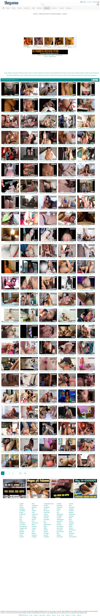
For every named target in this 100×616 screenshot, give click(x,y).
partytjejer (22, 509)
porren (21, 535)
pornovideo (60, 528)
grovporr (21, 536)
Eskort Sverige (62, 73)
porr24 (45, 509)
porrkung (71, 516)
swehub (71, 503)
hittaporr (71, 524)
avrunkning (35, 523)
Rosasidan (82, 73)
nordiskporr (22, 510)
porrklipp (21, 531)
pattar (70, 531)
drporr (45, 526)
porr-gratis (46, 510)
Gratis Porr (48, 75)
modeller (59, 503)
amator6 (59, 517)
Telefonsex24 (41, 73)
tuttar (70, 505)
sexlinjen (71, 509)
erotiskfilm (59, 516)
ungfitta (21, 503)
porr (45, 521)
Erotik (44, 75)
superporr (71, 523)
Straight (84, 2)
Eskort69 (14, 75)
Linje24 (5, 73)
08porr (45, 528)
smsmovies (47, 512)
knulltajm (34, 536)
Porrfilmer (65, 75)
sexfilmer (46, 517)
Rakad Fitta (54, 75)
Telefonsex (21, 73)
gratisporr (34, 507)
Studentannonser (28, 75)
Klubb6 (86, 73)
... (16, 473)
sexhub (71, 528)
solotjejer (34, 517)
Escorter (34, 75)
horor (58, 510)
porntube (59, 524)
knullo (21, 521)
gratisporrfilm (47, 524)
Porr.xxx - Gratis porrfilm (50, 56)
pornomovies (60, 531)
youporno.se (25, 615)
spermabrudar (23, 526)
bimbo (70, 517)
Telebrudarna (16, 73)
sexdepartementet (49, 503)
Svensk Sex (60, 75)
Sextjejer (77, 73)
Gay (90, 2)
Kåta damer (93, 75)
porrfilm (46, 505)
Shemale (95, 2)
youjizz (33, 530)
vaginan (34, 510)
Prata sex (30, 73)
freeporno (34, 535)
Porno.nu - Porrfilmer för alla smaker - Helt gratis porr (50, 55)
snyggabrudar (23, 528)
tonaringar (71, 507)
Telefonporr (47, 73)
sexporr (46, 514)
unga (33, 512)
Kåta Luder (9, 75)
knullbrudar (22, 514)
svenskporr (22, 523)
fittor (33, 509)
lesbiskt (59, 509)
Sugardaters (74, 75)
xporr (33, 531)
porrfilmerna (72, 530)
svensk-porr (35, 514)
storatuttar (71, 533)
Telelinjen (10, 73)
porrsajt (46, 535)
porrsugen (46, 519)
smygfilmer (47, 507)
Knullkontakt (39, 75)
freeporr (59, 523)
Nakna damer (80, 75)
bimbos (34, 533)
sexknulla (46, 516)
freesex (71, 521)
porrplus (46, 530)
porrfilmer (71, 510)
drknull (21, 505)
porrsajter (46, 533)
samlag (21, 530)
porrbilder (46, 536)
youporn (34, 528)
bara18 (71, 535)
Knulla (69, 75)
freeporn (21, 533)
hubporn (59, 535)
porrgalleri (59, 505)
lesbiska (71, 512)
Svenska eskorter (71, 73)
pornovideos (60, 526)
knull (20, 516)
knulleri (21, 512)
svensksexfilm (73, 536)
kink (58, 533)
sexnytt (34, 519)
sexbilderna (35, 505)
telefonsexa (72, 514)
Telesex (26, 73)
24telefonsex (60, 519)
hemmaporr (60, 536)
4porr (33, 503)
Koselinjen (35, 73)
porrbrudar (59, 507)
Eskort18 (91, 73)
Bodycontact (96, 73)
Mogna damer (87, 75)
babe (70, 519)
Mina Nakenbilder (55, 73)
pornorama (60, 530)
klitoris (70, 526)
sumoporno (22, 524)
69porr (33, 524)
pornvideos (60, 521)
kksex (45, 523)
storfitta (34, 516)
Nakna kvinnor (20, 75)
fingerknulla (60, 514)
